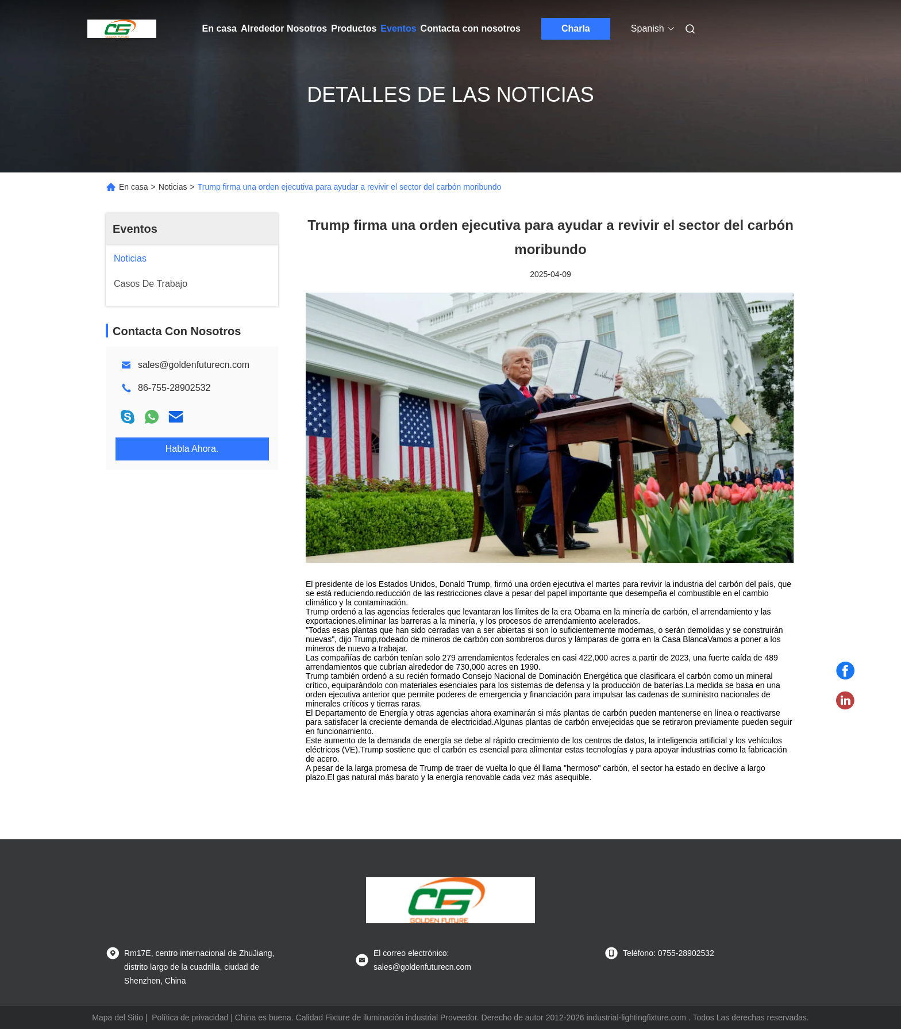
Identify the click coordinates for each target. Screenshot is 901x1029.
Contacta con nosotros (471, 28)
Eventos (398, 28)
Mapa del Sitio (117, 1017)
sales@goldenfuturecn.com (193, 365)
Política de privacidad (190, 1017)
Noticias (173, 186)
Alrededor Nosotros (284, 28)
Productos (353, 28)
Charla (575, 28)
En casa (219, 28)
